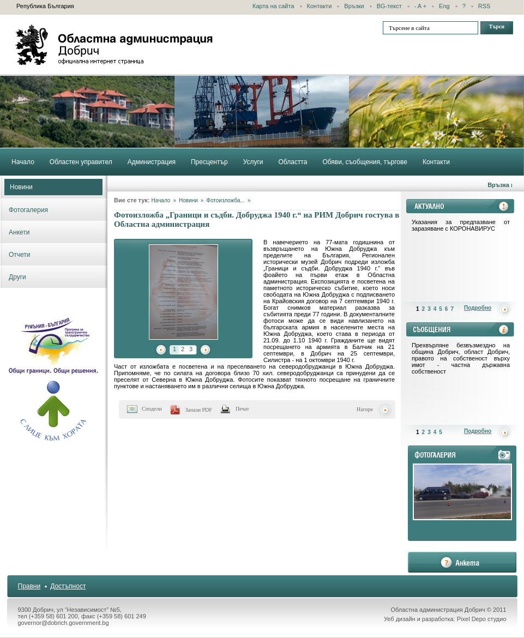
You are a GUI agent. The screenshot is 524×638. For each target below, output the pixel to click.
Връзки (354, 6)
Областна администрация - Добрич (114, 45)
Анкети (19, 232)
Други (17, 277)
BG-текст (389, 6)
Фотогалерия (28, 210)
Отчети (20, 254)
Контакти (319, 6)
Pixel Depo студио (482, 619)
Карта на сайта (273, 6)
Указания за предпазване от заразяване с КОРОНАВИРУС (461, 225)
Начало (161, 200)
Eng (444, 6)
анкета (462, 562)
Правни (29, 586)
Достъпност (68, 586)
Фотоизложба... (225, 200)
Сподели (152, 409)
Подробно (477, 308)
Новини (21, 187)
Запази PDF (198, 410)
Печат (242, 409)
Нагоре (365, 409)
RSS (484, 6)
